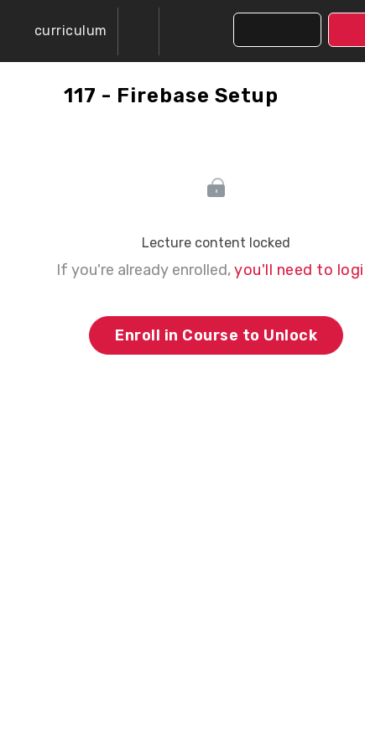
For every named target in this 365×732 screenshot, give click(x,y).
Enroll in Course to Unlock (216, 335)
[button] (58, 31)
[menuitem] (138, 31)
